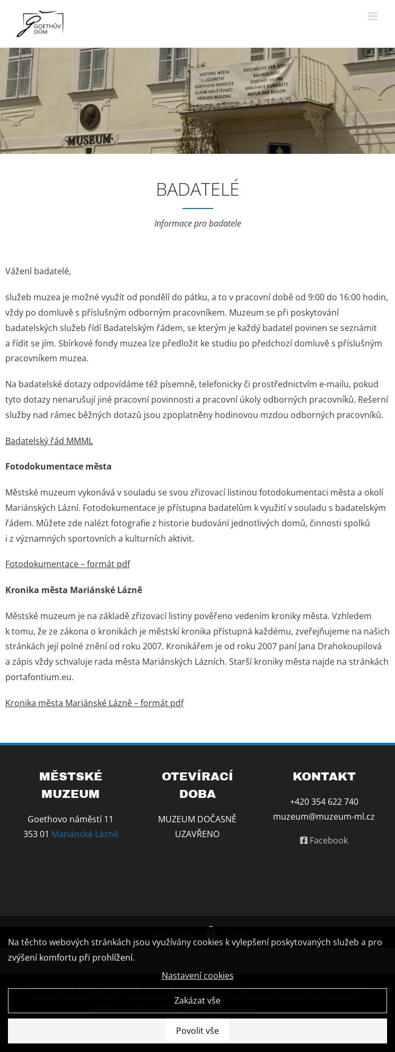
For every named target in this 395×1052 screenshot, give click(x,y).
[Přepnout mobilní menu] (373, 16)
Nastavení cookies (198, 978)
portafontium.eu (38, 677)
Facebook (324, 840)
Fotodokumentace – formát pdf (67, 564)
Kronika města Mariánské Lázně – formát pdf (94, 703)
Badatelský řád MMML (49, 441)
